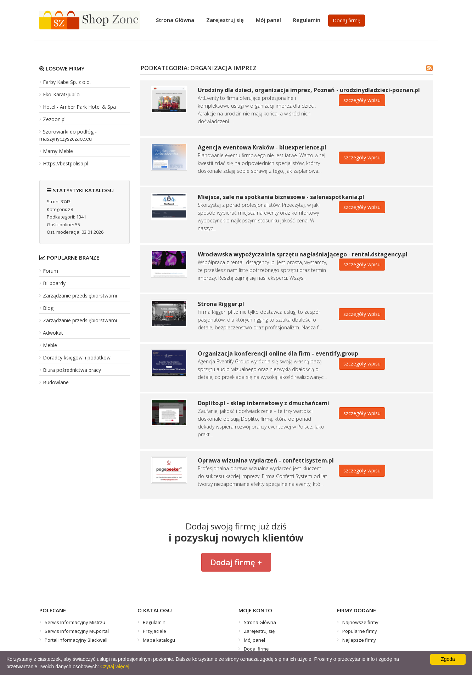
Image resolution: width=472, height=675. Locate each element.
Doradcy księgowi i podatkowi (77, 357)
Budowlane (56, 382)
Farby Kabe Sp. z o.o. (67, 82)
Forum (50, 270)
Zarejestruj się (225, 19)
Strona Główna (175, 19)
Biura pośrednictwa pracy (72, 370)
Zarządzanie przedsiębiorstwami (80, 295)
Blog (48, 308)
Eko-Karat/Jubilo (61, 94)
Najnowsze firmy (360, 622)
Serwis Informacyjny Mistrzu (75, 622)
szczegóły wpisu (362, 100)
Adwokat (53, 332)
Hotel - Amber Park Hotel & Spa (79, 106)
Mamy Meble (58, 151)
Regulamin (306, 19)
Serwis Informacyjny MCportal (77, 631)
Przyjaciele (154, 631)
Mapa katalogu (159, 640)
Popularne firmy (359, 631)
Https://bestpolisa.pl (65, 163)
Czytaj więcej (114, 666)
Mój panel (268, 19)
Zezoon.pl (54, 119)
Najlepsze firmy (359, 640)
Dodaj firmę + (236, 562)
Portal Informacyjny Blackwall (76, 640)
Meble (50, 345)
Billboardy (54, 283)
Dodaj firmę (346, 20)
